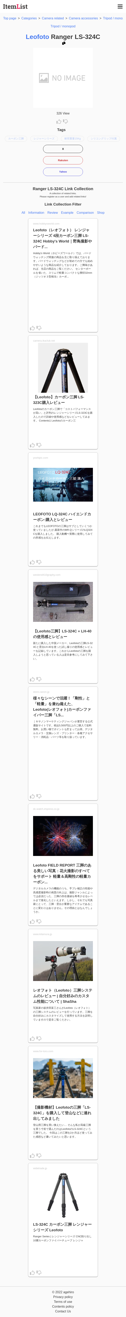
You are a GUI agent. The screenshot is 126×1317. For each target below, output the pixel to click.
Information (36, 212)
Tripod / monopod (63, 26)
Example (67, 212)
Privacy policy (63, 1297)
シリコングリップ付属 (104, 138)
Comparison (85, 212)
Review (52, 212)
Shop (100, 212)
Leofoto (37, 36)
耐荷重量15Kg (72, 138)
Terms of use (63, 1301)
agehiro (68, 1292)
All (23, 212)
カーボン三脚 (16, 138)
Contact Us (63, 1311)
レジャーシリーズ (44, 138)
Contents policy (63, 1306)
